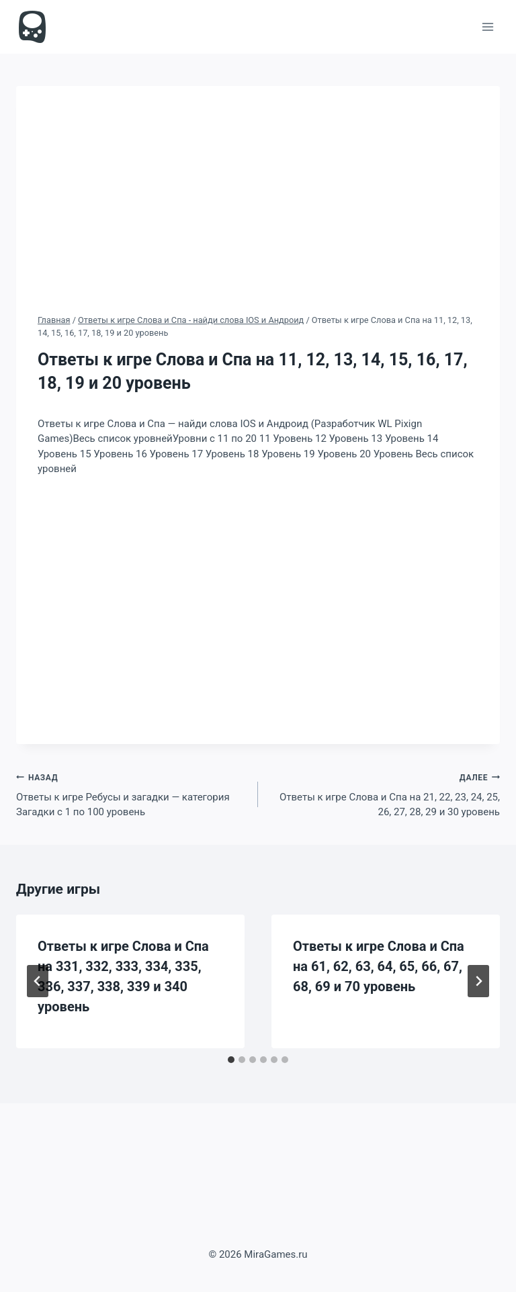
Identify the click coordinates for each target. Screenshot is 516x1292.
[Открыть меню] (487, 26)
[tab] (231, 1059)
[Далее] (478, 981)
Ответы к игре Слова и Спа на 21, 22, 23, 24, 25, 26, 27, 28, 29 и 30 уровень (384, 794)
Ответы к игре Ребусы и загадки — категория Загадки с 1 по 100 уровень (132, 794)
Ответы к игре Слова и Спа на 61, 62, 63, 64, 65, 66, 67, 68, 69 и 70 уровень (378, 966)
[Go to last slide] (37, 981)
